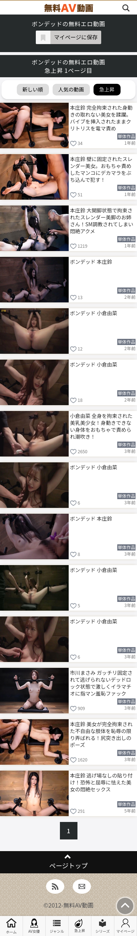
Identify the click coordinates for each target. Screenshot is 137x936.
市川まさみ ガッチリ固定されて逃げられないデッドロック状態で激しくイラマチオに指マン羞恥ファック (101, 682)
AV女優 (34, 926)
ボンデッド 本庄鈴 (91, 261)
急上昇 (79, 926)
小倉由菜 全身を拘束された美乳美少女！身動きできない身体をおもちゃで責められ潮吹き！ (101, 425)
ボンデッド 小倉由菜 (93, 313)
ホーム (11, 926)
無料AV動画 (78, 905)
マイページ (125, 926)
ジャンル (57, 926)
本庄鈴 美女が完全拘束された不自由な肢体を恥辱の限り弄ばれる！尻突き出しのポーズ (101, 734)
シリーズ (102, 926)
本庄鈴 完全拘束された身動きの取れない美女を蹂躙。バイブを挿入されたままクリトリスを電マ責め (101, 117)
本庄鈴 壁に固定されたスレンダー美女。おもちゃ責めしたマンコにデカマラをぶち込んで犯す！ (101, 169)
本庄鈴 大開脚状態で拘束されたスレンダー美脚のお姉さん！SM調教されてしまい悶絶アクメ (101, 220)
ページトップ (68, 865)
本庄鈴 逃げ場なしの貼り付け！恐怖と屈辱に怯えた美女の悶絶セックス (101, 782)
